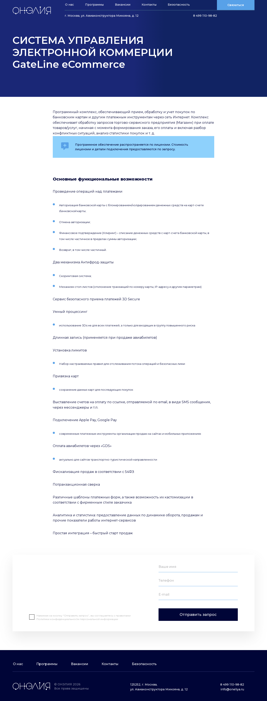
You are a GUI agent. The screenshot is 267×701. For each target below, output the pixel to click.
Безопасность (179, 4)
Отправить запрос (198, 614)
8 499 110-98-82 (205, 16)
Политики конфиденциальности (58, 619)
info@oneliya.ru (232, 689)
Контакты (149, 4)
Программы (94, 4)
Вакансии (122, 4)
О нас (69, 4)
